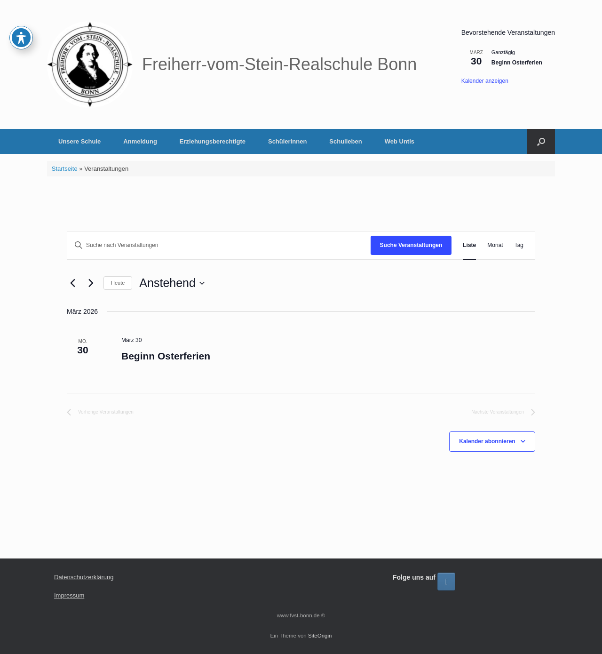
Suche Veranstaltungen (411, 245)
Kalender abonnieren (487, 441)
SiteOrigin (320, 635)
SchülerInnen (287, 141)
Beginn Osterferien (516, 62)
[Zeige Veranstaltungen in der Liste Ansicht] (469, 245)
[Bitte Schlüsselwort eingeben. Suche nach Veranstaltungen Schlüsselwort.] (219, 245)
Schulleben (345, 141)
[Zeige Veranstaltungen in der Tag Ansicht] (519, 245)
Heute (118, 283)
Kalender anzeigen (484, 81)
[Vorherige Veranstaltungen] (72, 283)
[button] (541, 141)
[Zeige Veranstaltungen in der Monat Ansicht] (495, 245)
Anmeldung (140, 141)
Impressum (69, 595)
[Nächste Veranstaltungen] (90, 283)
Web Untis (399, 141)
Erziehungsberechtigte (213, 141)
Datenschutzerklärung (83, 577)
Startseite (65, 168)
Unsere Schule (79, 141)
